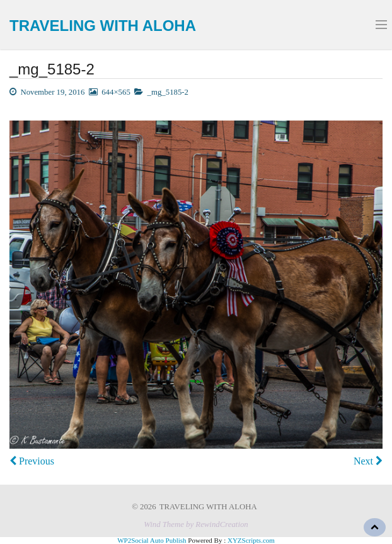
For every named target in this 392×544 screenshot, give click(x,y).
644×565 (115, 92)
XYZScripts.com (251, 540)
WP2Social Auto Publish (151, 540)
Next (368, 461)
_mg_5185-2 (167, 92)
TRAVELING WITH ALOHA (102, 25)
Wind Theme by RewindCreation (196, 524)
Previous (31, 461)
